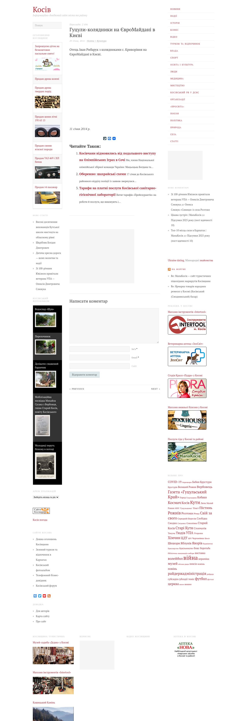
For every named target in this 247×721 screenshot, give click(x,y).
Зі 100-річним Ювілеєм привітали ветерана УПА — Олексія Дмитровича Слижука (48, 279)
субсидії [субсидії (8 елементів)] (183, 578)
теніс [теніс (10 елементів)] (191, 578)
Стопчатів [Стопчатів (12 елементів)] (200, 527)
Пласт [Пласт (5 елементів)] (196, 508)
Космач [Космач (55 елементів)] (174, 502)
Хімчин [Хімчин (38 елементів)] (174, 537)
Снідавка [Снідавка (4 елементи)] (182, 523)
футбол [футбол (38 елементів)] (201, 577)
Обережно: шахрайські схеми (102, 174)
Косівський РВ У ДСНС (184, 92)
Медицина (177, 78)
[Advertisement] (185, 165)
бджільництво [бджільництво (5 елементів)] (186, 547)
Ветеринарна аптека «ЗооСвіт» (185, 343)
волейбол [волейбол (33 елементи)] (175, 558)
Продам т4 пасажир (46, 187)
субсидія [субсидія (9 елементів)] (173, 578)
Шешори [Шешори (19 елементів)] (174, 543)
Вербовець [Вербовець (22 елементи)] (204, 486)
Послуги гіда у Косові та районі (185, 439)
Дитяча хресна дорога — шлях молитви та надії (48, 258)
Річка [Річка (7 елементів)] (196, 513)
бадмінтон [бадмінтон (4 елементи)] (208, 543)
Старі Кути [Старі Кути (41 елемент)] (184, 527)
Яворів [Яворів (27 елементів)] (197, 542)
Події (173, 16)
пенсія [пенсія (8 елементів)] (193, 563)
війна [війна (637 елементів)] (190, 557)
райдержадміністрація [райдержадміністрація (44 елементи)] (187, 572)
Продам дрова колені (47, 79)
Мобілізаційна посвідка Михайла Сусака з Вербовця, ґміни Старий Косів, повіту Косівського (46, 404)
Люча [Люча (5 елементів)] (203, 503)
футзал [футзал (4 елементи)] (210, 578)
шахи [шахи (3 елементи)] (181, 583)
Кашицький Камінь (44, 702)
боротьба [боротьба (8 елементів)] (205, 547)
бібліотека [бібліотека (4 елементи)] (172, 552)
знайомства (206, 260)
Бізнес (174, 30)
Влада (174, 50)
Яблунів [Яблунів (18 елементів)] (186, 543)
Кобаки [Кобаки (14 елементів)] (202, 497)
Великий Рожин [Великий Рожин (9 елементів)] (187, 487)
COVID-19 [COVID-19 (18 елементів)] (175, 482)
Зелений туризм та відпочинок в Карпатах (46, 555)
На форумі (179, 269)
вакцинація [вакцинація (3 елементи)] (183, 552)
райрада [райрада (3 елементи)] (210, 573)
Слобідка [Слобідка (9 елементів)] (202, 518)
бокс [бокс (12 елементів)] (196, 547)
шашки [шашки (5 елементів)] (187, 583)
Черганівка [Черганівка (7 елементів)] (198, 537)
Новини (175, 9)
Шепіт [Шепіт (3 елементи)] (207, 538)
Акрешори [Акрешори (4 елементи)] (187, 482)
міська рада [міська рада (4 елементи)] (183, 563)
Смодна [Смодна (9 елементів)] (172, 522)
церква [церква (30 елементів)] (173, 583)
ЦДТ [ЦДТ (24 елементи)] (184, 537)
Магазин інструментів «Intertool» (187, 312)
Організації (177, 99)
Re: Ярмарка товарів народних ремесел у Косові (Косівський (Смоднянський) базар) (188, 291)
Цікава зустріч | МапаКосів (186, 215)
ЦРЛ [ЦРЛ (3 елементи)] (189, 538)
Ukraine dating (176, 260)
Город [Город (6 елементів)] (183, 497)
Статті (174, 141)
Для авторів (42, 611)
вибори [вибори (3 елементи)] (191, 552)
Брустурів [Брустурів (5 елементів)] (172, 487)
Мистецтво (177, 85)
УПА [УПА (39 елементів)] (189, 532)
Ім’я (134, 349)
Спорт (174, 57)
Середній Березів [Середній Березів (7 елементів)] (187, 518)
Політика (176, 120)
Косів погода (40, 520)
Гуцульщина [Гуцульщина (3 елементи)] (191, 497)
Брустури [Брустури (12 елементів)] (206, 482)
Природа (175, 127)
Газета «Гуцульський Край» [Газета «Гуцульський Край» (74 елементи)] (187, 494)
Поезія (174, 113)
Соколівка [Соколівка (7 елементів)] (191, 522)
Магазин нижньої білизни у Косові (188, 407)
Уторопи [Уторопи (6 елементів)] (198, 532)
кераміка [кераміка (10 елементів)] (203, 558)
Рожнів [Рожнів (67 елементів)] (174, 512)
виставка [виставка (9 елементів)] (200, 552)
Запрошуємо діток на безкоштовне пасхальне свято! (47, 50)
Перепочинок (42, 336)
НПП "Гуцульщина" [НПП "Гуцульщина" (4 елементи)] (184, 508)
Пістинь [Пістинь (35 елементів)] (205, 507)
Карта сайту (43, 616)
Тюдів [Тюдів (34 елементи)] (180, 532)
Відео (174, 37)
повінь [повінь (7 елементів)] (201, 563)
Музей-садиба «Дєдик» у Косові (51, 642)
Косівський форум (46, 585)
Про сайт (41, 621)
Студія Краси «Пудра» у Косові (185, 375)
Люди (173, 71)
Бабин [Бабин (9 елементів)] (196, 482)
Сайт (134, 366)
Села (173, 134)
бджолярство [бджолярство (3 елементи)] (173, 548)
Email (135, 357)
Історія (175, 23)
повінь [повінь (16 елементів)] (172, 568)
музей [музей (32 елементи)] (173, 563)
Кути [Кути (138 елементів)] (195, 502)
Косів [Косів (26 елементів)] (185, 502)
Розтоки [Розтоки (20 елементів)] (187, 513)
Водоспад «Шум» (44, 309)
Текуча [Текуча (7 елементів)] (171, 532)
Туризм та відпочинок (185, 43)
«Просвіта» (177, 106)
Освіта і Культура (182, 64)
